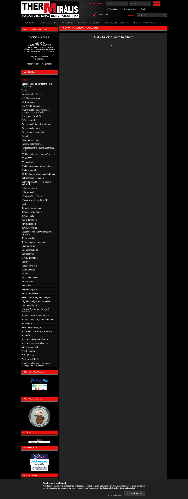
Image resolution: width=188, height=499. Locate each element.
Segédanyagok (28, 270)
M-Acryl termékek (29, 258)
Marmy (25, 262)
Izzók (24, 204)
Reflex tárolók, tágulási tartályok (36, 297)
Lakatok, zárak (28, 246)
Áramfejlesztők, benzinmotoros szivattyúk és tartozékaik (35, 111)
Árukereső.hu (39, 464)
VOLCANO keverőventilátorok (35, 339)
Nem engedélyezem (114, 495)
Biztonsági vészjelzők (31, 116)
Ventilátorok (27, 323)
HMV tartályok (28, 192)
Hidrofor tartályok (29, 188)
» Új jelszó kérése (129, 9)
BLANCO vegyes (29, 228)
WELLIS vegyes (29, 355)
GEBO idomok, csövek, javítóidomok (38, 174)
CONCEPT (26, 158)
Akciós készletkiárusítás (32, 94)
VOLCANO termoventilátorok (35, 343)
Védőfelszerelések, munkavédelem (37, 319)
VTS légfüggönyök (30, 347)
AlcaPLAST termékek (31, 106)
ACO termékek (28, 102)
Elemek (25, 136)
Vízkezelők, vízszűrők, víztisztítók (37, 331)
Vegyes (25, 90)
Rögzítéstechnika (29, 266)
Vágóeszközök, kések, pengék (35, 315)
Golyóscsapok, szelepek (33, 178)
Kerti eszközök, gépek (32, 212)
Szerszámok (27, 281)
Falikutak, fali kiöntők (31, 140)
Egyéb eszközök (29, 351)
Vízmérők (26, 335)
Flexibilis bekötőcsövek (32, 144)
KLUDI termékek (29, 220)
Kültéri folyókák (28, 238)
